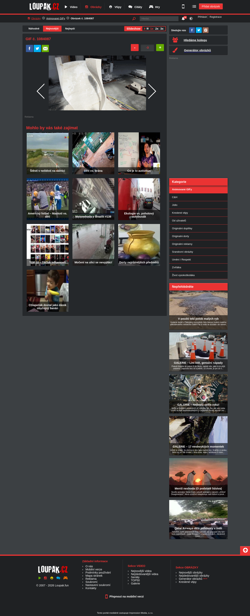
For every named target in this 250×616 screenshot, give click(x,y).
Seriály (135, 577)
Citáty (135, 7)
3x (161, 28)
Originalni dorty (180, 236)
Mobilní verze (93, 569)
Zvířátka (176, 267)
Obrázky (93, 7)
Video (70, 7)
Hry (154, 7)
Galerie (135, 583)
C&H (174, 197)
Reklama (91, 578)
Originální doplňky (182, 228)
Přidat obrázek (211, 6)
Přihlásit (202, 16)
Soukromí (91, 581)
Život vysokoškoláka (183, 275)
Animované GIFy (55, 18)
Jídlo (174, 205)
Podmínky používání (98, 572)
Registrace (216, 16)
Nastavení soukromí (97, 585)
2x (156, 28)
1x (151, 28)
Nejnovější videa (141, 571)
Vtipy (114, 7)
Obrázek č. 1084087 (82, 18)
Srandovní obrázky (182, 251)
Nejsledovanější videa (144, 574)
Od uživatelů (179, 220)
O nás (89, 566)
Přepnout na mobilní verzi (125, 596)
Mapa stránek (93, 575)
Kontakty (90, 588)
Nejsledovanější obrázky (194, 575)
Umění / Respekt (181, 259)
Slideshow (133, 28)
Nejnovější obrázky (191, 572)
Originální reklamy (182, 244)
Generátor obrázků (190, 578)
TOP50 (135, 580)
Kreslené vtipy (180, 212)
